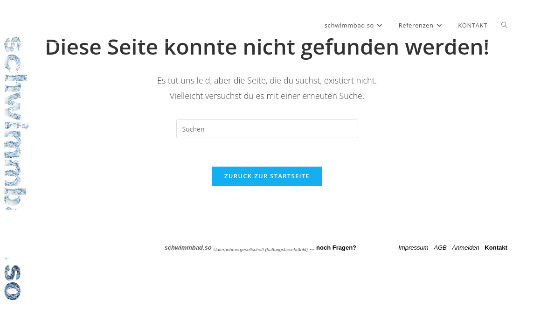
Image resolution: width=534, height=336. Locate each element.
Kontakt (496, 247)
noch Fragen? (336, 247)
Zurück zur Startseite (267, 176)
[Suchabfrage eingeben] (267, 128)
